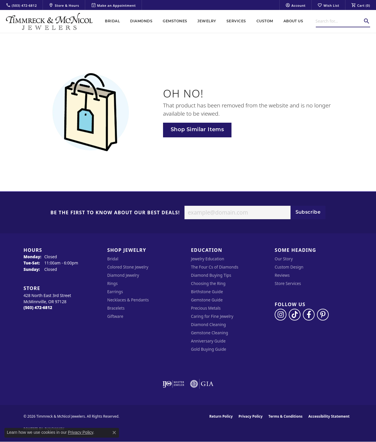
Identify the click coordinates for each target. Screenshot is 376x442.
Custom (264, 21)
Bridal (112, 21)
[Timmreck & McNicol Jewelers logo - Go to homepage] (49, 21)
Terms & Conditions (285, 416)
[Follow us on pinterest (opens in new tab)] (323, 314)
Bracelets (116, 308)
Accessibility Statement (329, 416)
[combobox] (339, 21)
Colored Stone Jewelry (127, 267)
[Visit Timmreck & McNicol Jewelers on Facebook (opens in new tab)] (309, 314)
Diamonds (141, 21)
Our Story (284, 259)
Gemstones (175, 21)
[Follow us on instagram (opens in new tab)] (280, 314)
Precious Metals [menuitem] (206, 308)
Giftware (115, 316)
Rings (112, 283)
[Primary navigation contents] (204, 21)
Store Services (288, 283)
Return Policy (221, 416)
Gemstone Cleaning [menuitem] (209, 332)
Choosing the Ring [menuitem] (208, 283)
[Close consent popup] (114, 432)
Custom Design (289, 267)
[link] (21, 5)
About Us (293, 21)
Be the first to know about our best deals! (115, 213)
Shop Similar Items (197, 130)
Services (236, 21)
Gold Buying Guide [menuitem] (208, 349)
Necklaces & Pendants (128, 300)
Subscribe (308, 212)
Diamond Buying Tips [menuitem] (211, 275)
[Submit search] (366, 21)
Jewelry (206, 21)
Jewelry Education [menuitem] (207, 259)
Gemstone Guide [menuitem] (207, 300)
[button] (295, 5)
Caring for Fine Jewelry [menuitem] (212, 316)
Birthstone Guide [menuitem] (207, 291)
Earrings (115, 291)
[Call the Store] (38, 307)
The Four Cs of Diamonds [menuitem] (214, 267)
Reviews (282, 275)
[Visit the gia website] (202, 384)
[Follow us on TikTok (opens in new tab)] (295, 314)
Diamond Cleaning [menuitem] (208, 324)
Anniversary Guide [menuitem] (208, 341)
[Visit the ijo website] (173, 384)
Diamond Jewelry (123, 275)
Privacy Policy (251, 416)
